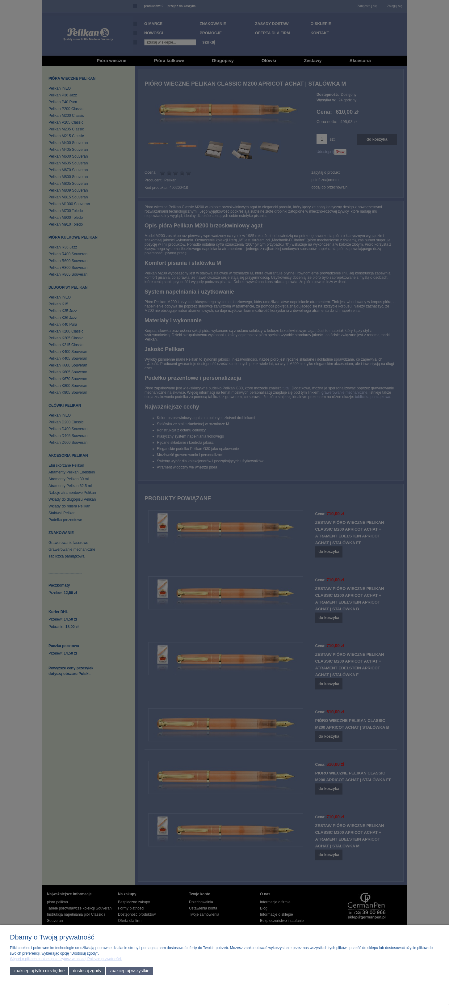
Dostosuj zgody (87, 971)
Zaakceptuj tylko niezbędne (39, 971)
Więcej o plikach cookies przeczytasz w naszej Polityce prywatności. (66, 959)
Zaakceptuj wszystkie (129, 971)
